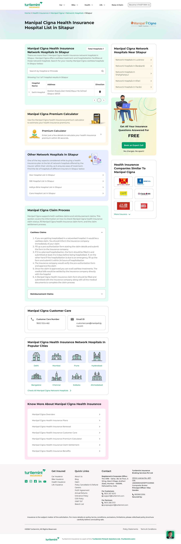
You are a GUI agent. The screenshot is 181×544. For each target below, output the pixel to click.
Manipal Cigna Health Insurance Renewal (66, 426)
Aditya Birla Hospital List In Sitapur (66, 187)
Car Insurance (57, 476)
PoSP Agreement (82, 490)
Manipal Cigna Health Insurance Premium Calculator (66, 439)
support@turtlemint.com (114, 496)
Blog (77, 479)
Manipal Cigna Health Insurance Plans (66, 420)
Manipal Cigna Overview (66, 414)
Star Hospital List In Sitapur (66, 175)
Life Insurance (57, 485)
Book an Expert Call (133, 145)
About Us (78, 476)
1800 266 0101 (110, 503)
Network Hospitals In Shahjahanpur (133, 73)
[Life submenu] (104, 4)
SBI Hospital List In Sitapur (66, 181)
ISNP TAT (79, 501)
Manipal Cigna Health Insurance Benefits (66, 451)
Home (27, 13)
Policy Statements (130, 529)
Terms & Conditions (148, 529)
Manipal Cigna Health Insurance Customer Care (66, 433)
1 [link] (99, 100)
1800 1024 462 (43, 323)
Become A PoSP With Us (139, 5)
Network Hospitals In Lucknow (133, 60)
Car (60, 5)
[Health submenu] (91, 4)
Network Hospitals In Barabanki (133, 66)
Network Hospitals (75, 13)
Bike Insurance (57, 479)
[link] (94, 100)
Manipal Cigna (58, 13)
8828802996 (139, 494)
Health (87, 5)
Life (101, 5)
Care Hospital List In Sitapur (66, 193)
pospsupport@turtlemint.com (116, 505)
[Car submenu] (63, 4)
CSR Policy (79, 499)
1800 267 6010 (110, 494)
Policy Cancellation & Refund (86, 485)
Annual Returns (81, 493)
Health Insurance (40, 13)
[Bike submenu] (76, 4)
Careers (78, 488)
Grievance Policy (81, 496)
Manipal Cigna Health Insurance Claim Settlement (66, 445)
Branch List (79, 504)
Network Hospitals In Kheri (133, 81)
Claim (77, 482)
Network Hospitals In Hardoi (133, 87)
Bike (73, 5)
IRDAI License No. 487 (141, 478)
